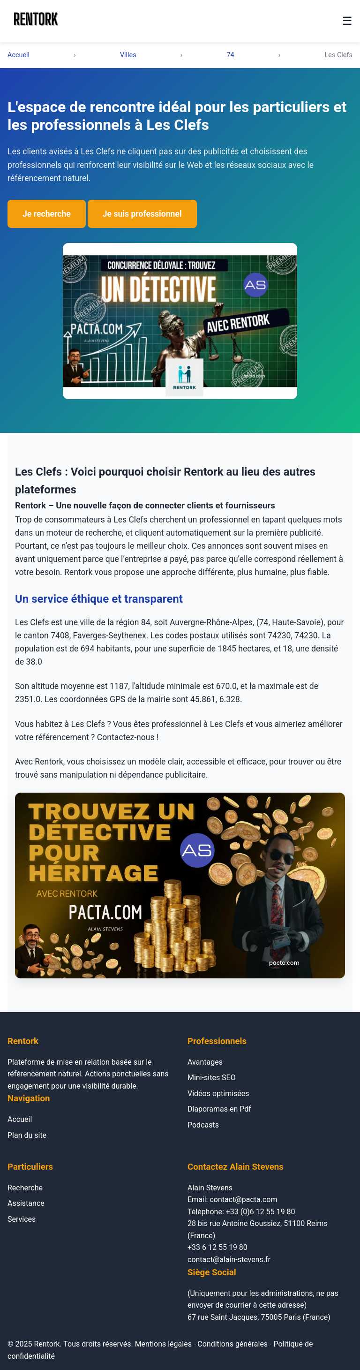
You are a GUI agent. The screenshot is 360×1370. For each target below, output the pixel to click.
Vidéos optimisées (218, 1093)
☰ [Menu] (347, 21)
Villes (128, 55)
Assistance (26, 1203)
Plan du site (27, 1135)
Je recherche (46, 214)
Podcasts (203, 1124)
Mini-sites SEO (212, 1077)
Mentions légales (163, 1344)
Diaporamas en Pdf (219, 1109)
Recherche (25, 1187)
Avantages (205, 1062)
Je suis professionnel (142, 214)
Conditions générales (232, 1344)
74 (230, 55)
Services (22, 1219)
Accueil (19, 55)
